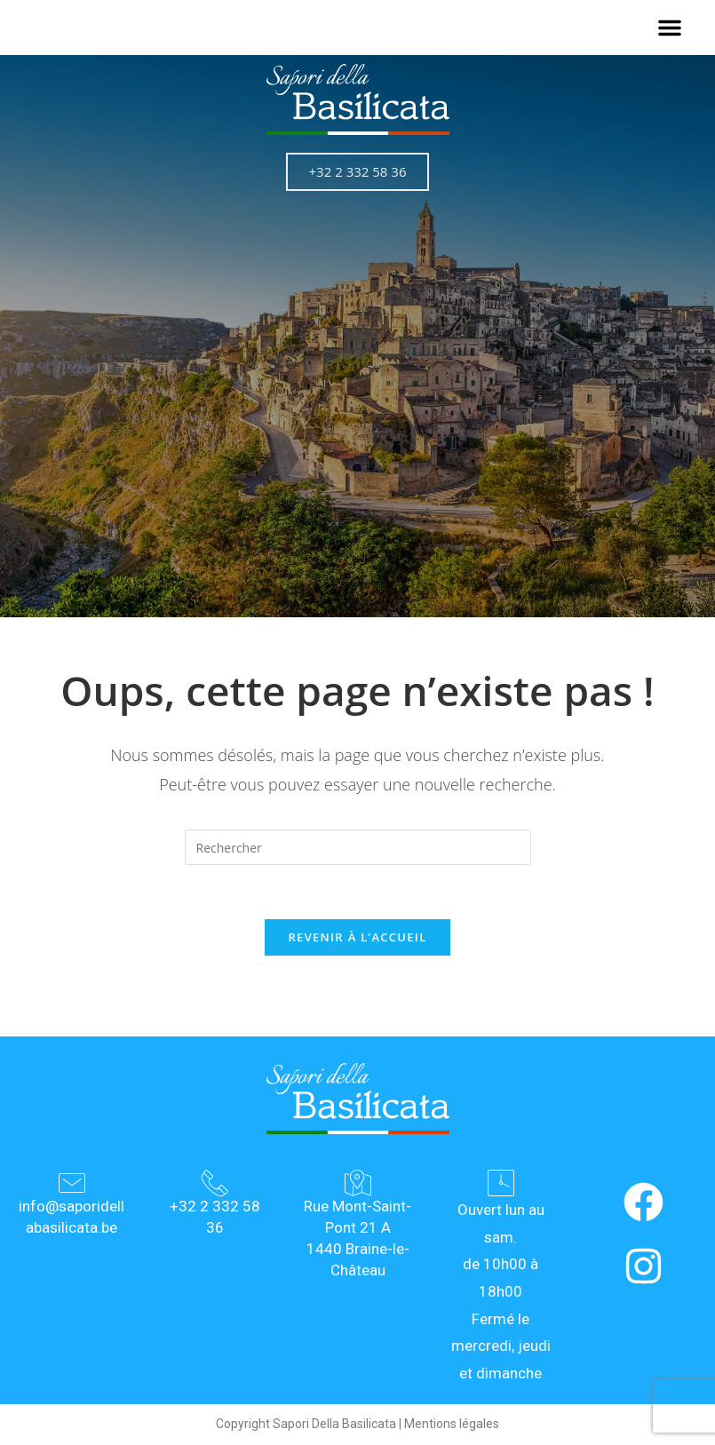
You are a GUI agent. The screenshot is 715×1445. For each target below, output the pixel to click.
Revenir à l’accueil (357, 937)
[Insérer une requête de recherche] (358, 847)
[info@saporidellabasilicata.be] (72, 1183)
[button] (669, 27)
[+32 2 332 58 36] (215, 1183)
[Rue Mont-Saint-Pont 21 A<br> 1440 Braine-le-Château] (358, 1183)
